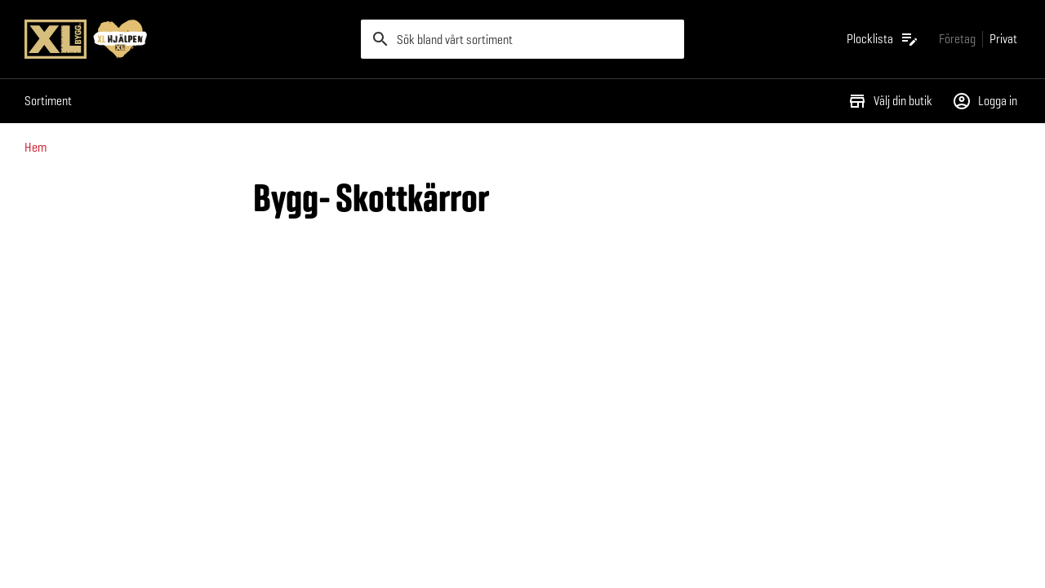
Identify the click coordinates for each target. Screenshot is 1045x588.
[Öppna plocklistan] (883, 39)
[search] (522, 39)
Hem (35, 147)
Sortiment (48, 100)
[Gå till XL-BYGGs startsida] (186, 39)
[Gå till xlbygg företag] (957, 38)
